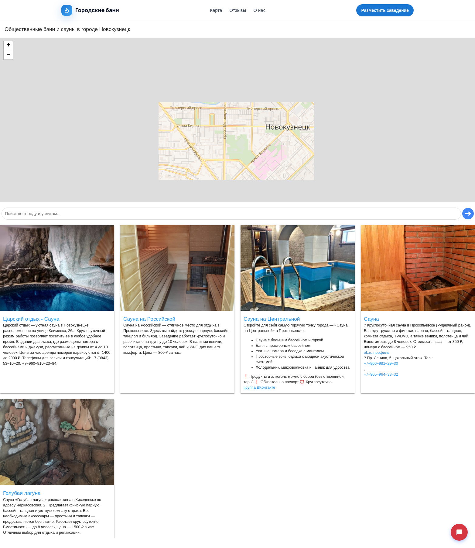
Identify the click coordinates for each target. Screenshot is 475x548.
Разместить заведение (385, 10)
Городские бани (90, 10)
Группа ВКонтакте (259, 387)
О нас (259, 10)
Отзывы (237, 10)
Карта (216, 10)
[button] (8, 45)
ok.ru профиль (376, 352)
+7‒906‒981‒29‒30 (381, 363)
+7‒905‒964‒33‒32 (381, 374)
